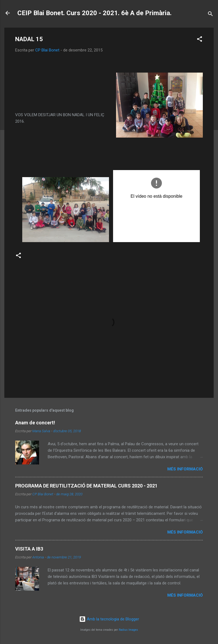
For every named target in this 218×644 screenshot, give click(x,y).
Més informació (185, 469)
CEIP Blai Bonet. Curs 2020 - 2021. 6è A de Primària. (94, 13)
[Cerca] (210, 14)
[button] (199, 40)
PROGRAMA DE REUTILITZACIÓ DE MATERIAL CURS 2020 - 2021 (86, 486)
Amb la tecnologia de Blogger (109, 619)
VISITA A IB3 (29, 549)
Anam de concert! (35, 422)
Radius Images (128, 630)
